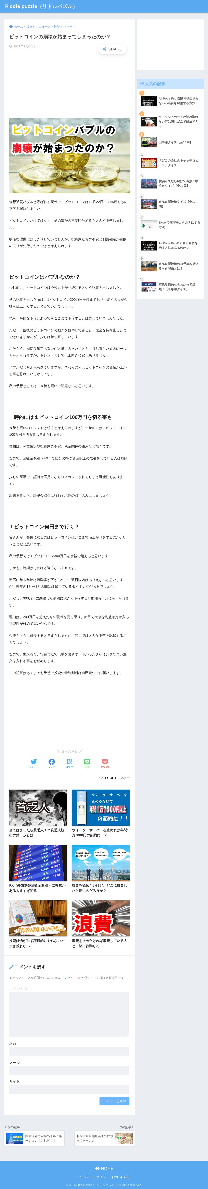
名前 (12, 1044)
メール (14, 1063)
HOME (104, 1168)
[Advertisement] (69, 86)
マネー (125, 778)
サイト (14, 1081)
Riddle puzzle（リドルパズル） (41, 6)
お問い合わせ (121, 1177)
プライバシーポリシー (93, 1177)
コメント (18, 989)
